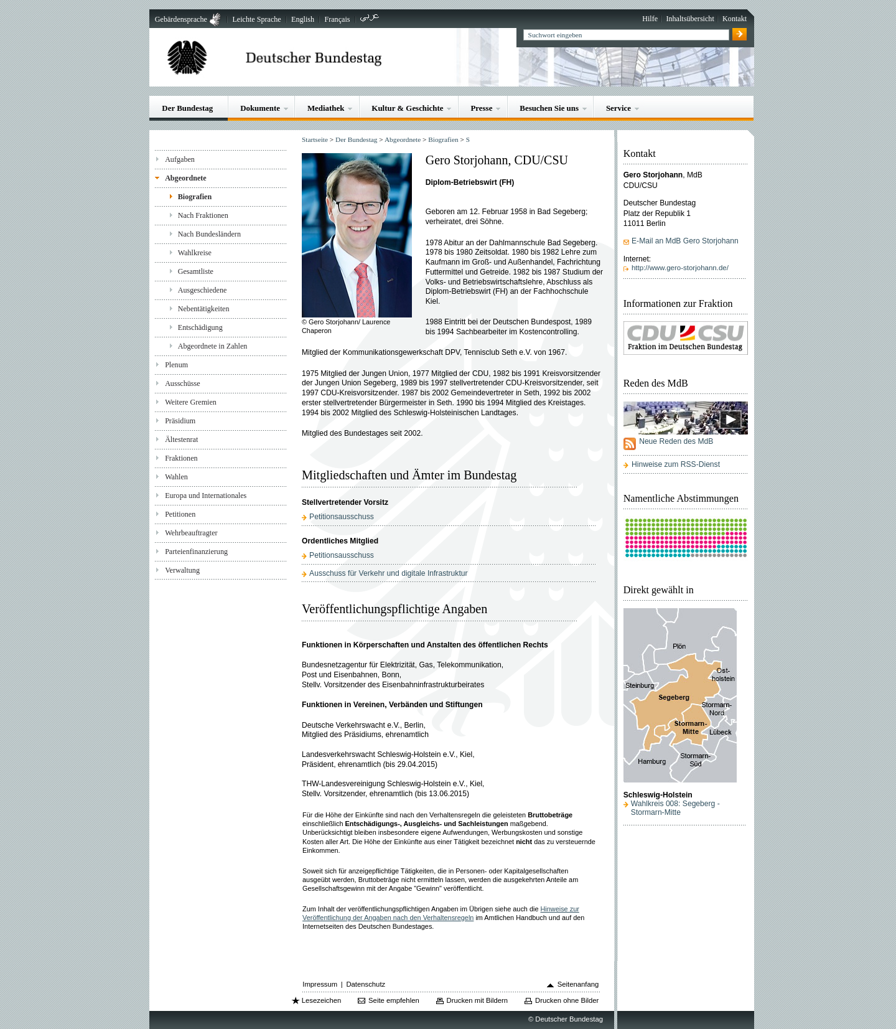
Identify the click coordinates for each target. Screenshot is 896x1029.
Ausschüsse (182, 383)
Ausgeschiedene (202, 290)
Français (337, 19)
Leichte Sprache (256, 19)
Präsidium (180, 420)
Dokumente (260, 108)
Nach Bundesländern (209, 234)
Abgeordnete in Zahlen (213, 346)
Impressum (319, 984)
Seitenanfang (578, 984)
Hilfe (650, 18)
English (302, 19)
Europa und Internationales (205, 495)
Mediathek (326, 108)
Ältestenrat (181, 439)
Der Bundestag (187, 108)
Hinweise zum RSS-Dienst (676, 464)
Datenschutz (365, 984)
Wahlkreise (195, 252)
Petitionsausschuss (341, 516)
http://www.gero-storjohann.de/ (680, 267)
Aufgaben (180, 159)
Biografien (195, 196)
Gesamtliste (195, 271)
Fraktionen (181, 458)
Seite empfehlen (393, 1000)
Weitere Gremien (191, 402)
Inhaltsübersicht (690, 18)
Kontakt (734, 18)
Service (618, 108)
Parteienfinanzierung (196, 551)
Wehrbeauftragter (191, 533)
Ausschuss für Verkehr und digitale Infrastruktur (388, 573)
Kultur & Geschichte (407, 108)
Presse (481, 108)
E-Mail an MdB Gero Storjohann (685, 241)
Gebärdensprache (181, 19)
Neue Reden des (676, 441)
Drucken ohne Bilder (567, 1000)
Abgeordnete (186, 178)
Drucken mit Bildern (477, 1000)
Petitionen (180, 514)
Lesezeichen (321, 1000)
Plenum (176, 364)
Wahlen (176, 476)
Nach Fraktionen (203, 215)
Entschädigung (200, 327)
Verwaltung (182, 570)
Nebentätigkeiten (204, 308)
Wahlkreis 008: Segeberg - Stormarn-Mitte (675, 808)
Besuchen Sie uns (549, 108)
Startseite (315, 139)
